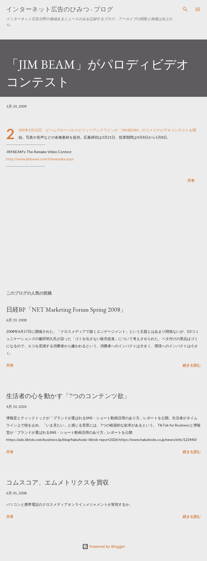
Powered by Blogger (103, 546)
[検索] (185, 9)
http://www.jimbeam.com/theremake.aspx (40, 159)
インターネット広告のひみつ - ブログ (59, 9)
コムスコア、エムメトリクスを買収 (57, 482)
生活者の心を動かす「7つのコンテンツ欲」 (68, 396)
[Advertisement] (103, 238)
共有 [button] (191, 180)
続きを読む (192, 365)
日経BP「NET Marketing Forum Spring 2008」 (66, 309)
